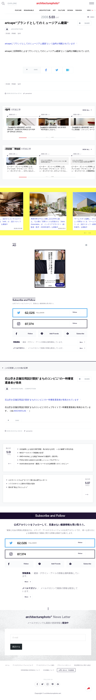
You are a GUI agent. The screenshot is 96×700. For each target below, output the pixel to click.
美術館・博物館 (11, 33)
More (81, 342)
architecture (17, 29)
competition (30, 389)
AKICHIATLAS (20, 411)
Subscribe (80, 334)
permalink (28, 93)
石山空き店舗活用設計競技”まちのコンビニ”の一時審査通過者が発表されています (42, 400)
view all (86, 110)
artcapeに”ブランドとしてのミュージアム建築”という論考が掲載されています (40, 44)
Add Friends (54, 334)
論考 (19, 33)
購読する (16, 647)
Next (89, 233)
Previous (85, 233)
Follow (75, 312)
